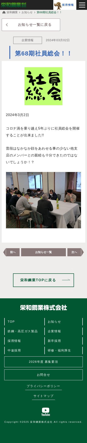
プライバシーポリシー (43, 386)
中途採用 (14, 350)
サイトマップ (43, 396)
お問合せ (43, 374)
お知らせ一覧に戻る (35, 24)
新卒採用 (54, 340)
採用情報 (68, 4)
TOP (11, 321)
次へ (74, 252)
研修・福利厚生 (59, 350)
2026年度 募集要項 (43, 361)
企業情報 (54, 331)
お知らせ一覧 (43, 252)
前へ (13, 252)
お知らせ (54, 321)
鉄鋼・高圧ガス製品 (23, 331)
